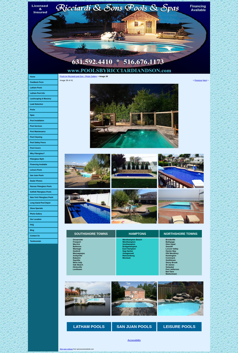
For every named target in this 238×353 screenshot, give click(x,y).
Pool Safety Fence (38, 142)
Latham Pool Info (37, 93)
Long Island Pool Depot (40, 203)
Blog (32, 230)
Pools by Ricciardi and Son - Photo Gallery (78, 76)
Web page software (66, 349)
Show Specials (36, 208)
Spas (32, 115)
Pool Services (36, 126)
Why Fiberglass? (37, 153)
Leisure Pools (36, 170)
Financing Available (38, 164)
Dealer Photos (36, 181)
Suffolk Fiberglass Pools (40, 192)
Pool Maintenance (38, 132)
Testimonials (35, 241)
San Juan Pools (37, 175)
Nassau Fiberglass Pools (41, 186)
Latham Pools (36, 88)
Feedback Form (37, 82)
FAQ (32, 225)
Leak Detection (36, 104)
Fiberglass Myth (37, 159)
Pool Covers (35, 148)
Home (32, 77)
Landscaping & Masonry (40, 99)
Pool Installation (37, 121)
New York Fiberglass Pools (41, 197)
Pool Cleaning (36, 137)
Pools (32, 110)
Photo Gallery (36, 214)
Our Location (35, 219)
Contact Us (35, 236)
